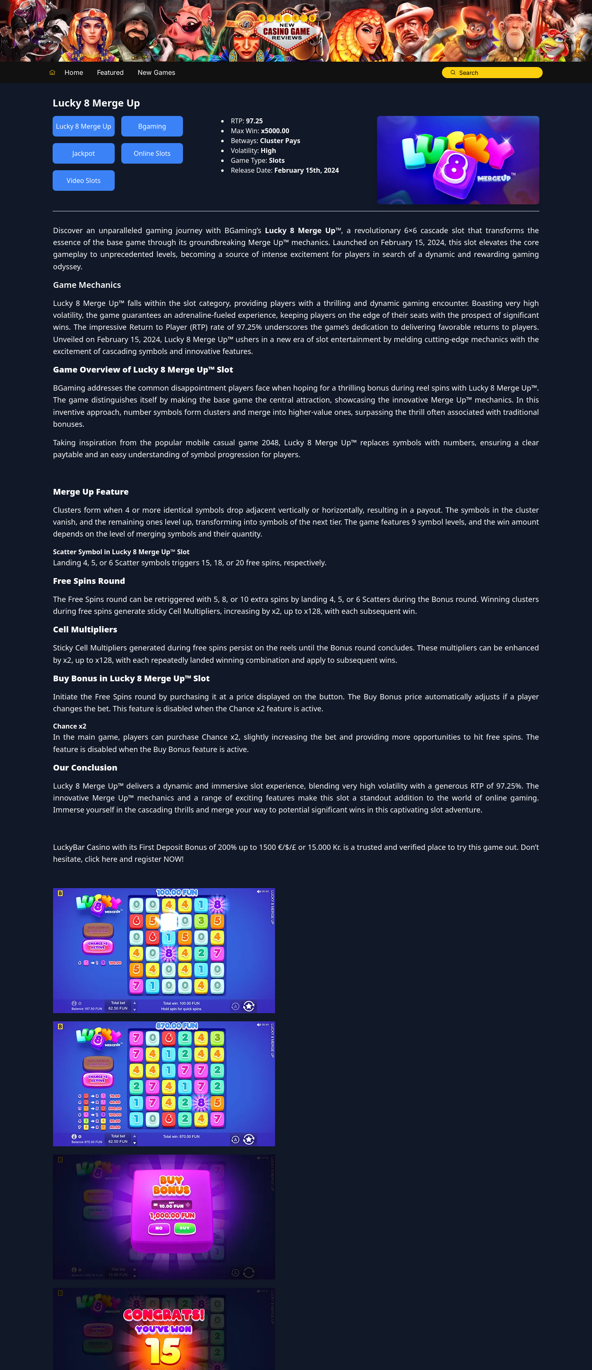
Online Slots (152, 153)
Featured (110, 72)
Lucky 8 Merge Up (83, 126)
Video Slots (83, 180)
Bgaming (152, 126)
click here (344, 1184)
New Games (156, 72)
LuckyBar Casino (325, 1159)
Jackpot (83, 153)
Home (74, 72)
